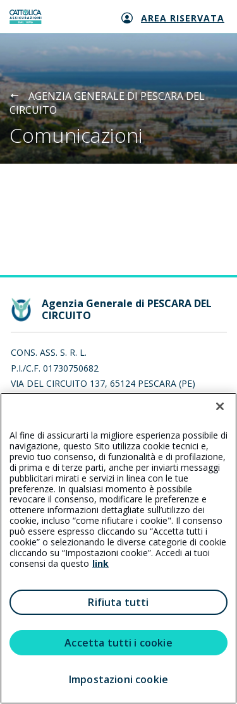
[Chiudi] (220, 406)
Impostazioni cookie (118, 679)
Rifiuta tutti (118, 602)
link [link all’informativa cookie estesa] (100, 563)
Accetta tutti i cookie (118, 643)
